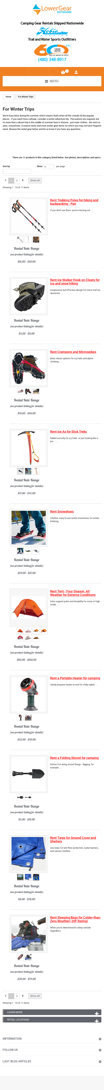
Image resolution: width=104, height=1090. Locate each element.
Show (40, 166)
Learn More (15, 1012)
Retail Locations (18, 1019)
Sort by (6, 166)
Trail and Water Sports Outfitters (52, 39)
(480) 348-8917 (52, 60)
